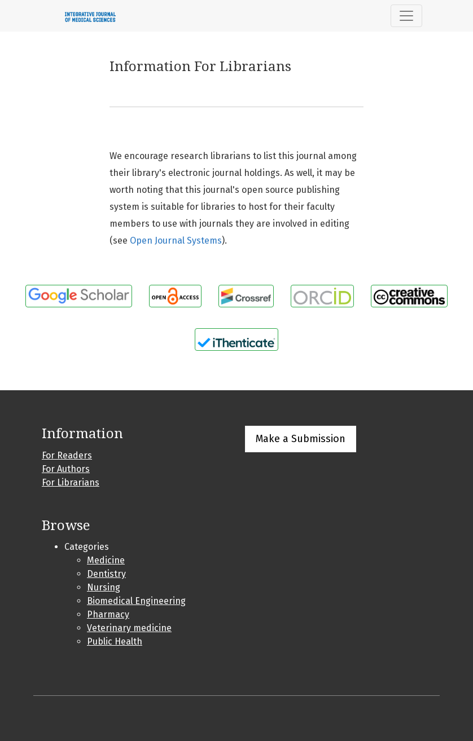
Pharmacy (108, 614)
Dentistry (106, 573)
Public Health (114, 641)
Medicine (106, 560)
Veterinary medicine (129, 628)
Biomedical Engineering (136, 601)
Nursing (103, 587)
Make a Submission (300, 439)
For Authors (66, 469)
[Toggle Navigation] (406, 16)
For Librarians (70, 482)
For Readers (67, 455)
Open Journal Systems (176, 240)
